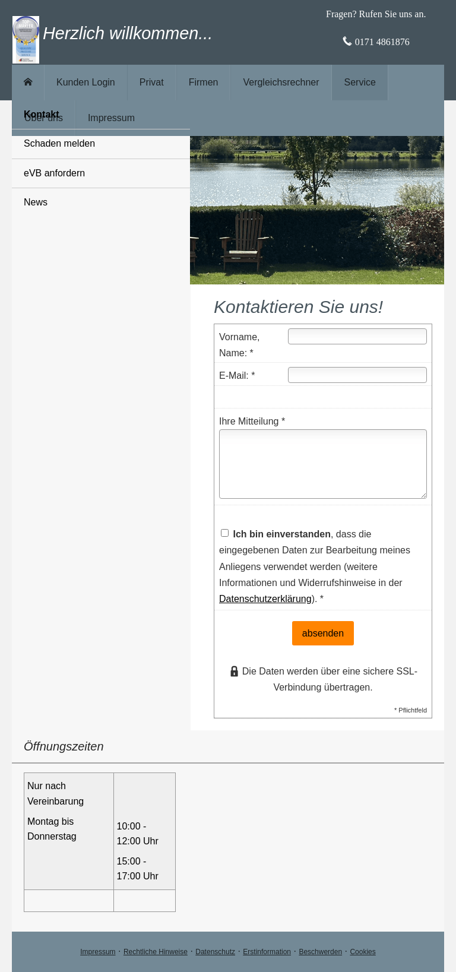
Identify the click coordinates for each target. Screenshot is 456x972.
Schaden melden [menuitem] (59, 143)
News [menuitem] (36, 202)
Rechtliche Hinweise (156, 952)
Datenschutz (215, 952)
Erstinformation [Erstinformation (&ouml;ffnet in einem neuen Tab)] (267, 952)
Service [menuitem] (360, 82)
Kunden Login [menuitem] (85, 82)
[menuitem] (28, 82)
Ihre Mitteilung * (252, 421)
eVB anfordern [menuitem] (54, 173)
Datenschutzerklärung (265, 599)
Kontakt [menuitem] (41, 114)
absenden (323, 633)
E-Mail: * (237, 376)
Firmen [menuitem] (203, 82)
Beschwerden (320, 952)
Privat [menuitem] (152, 82)
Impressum (97, 952)
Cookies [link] (362, 952)
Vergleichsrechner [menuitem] (281, 82)
